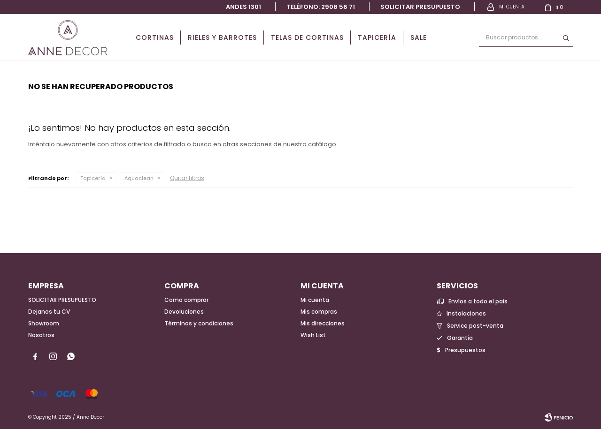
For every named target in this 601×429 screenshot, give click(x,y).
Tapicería (377, 37)
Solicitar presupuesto (420, 6)
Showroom (43, 323)
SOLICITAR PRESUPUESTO (62, 300)
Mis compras (318, 312)
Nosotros (41, 335)
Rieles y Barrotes (222, 37)
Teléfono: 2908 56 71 (320, 6)
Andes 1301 (243, 6)
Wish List (313, 335)
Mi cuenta (314, 300)
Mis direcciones (322, 323)
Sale (418, 37)
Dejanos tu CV (49, 312)
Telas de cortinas (307, 37)
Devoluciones (184, 312)
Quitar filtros (187, 178)
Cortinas (155, 37)
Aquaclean (139, 178)
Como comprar (186, 300)
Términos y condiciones (198, 323)
